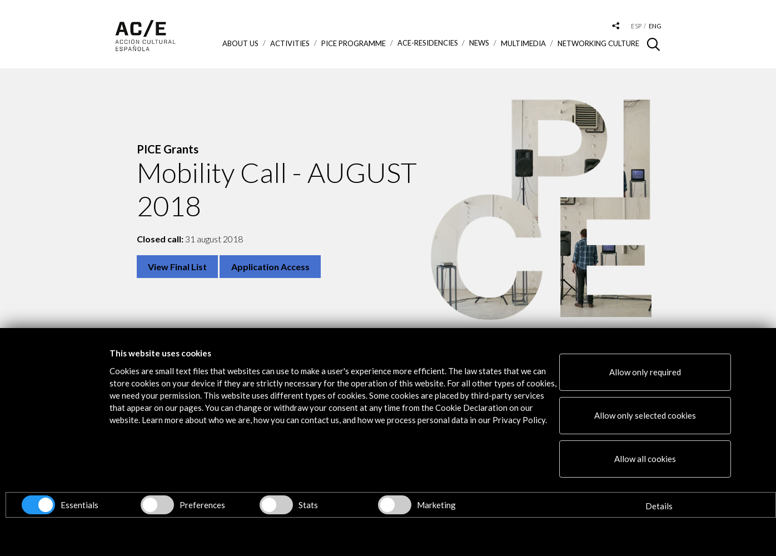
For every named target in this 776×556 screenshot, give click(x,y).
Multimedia (523, 43)
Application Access (270, 266)
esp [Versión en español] (636, 26)
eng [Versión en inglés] (655, 26)
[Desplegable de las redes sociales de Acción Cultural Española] (616, 26)
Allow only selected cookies (645, 415)
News (479, 43)
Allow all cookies (645, 459)
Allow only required (645, 372)
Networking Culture (598, 43)
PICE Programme (353, 43)
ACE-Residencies (427, 43)
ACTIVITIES (290, 43)
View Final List (177, 266)
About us (240, 43)
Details (659, 506)
